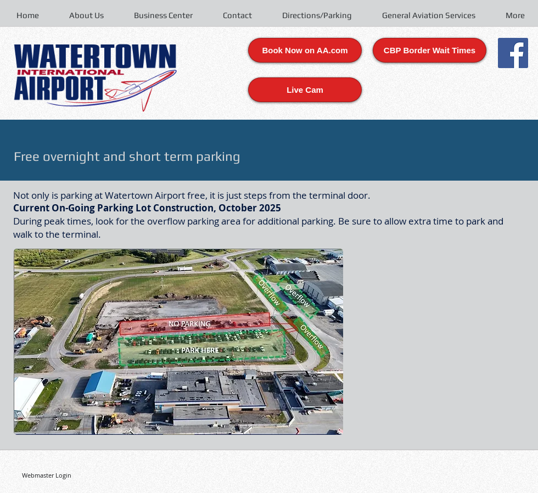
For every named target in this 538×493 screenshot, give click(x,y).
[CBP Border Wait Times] (429, 50)
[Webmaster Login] (46, 475)
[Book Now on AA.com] (305, 50)
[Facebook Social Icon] (513, 53)
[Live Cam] (305, 89)
